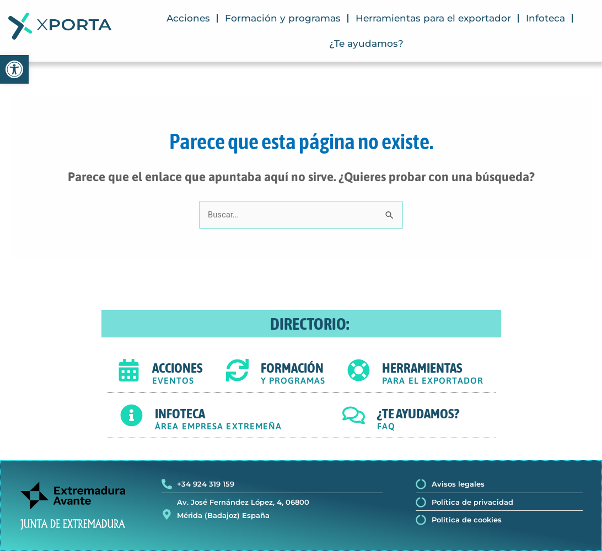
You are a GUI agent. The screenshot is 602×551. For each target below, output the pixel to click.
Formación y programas (283, 18)
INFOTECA (180, 413)
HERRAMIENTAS (422, 368)
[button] (14, 69)
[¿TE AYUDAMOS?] (353, 416)
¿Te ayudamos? (366, 43)
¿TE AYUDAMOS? (418, 413)
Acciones (188, 18)
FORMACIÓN (292, 368)
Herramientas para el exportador (433, 18)
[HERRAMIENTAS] (358, 370)
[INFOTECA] (131, 416)
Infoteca (545, 18)
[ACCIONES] (128, 370)
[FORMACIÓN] (237, 370)
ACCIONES (177, 368)
